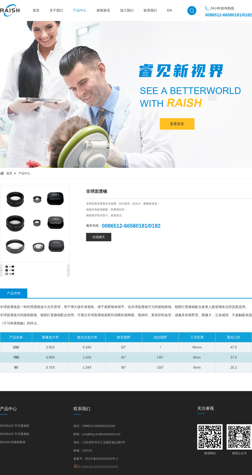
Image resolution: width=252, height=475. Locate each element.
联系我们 (150, 10)
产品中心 (80, 10)
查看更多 (177, 122)
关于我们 (56, 10)
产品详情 (13, 293)
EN (169, 10)
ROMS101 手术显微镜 (14, 434)
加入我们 (127, 10)
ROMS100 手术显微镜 (14, 425)
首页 (36, 10)
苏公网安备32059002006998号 (96, 466)
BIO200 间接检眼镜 (12, 442)
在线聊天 (98, 237)
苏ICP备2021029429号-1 (101, 458)
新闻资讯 (103, 10)
